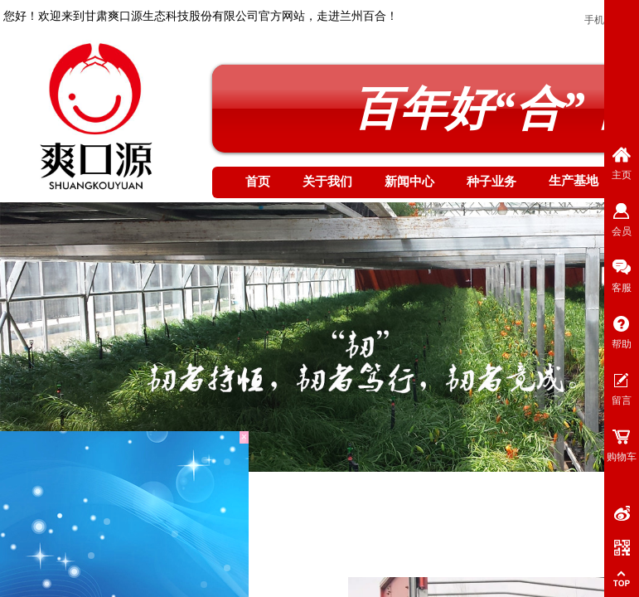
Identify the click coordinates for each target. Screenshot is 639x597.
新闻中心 (409, 181)
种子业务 (491, 181)
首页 (257, 181)
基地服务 (170, 514)
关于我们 (327, 181)
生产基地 (573, 180)
